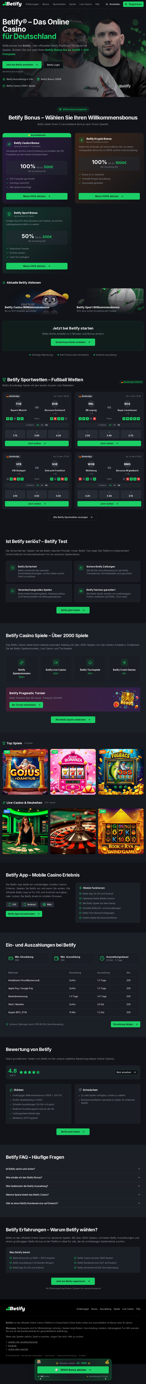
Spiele (72, 4)
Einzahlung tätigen (125, 1025)
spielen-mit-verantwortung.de (23, 1342)
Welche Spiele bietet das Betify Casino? (73, 1199)
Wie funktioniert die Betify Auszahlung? (73, 1191)
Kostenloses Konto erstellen (73, 342)
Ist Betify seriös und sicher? (73, 1173)
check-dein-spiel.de (18, 1350)
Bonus (46, 4)
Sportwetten (59, 4)
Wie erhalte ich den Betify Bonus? (73, 1182)
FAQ (97, 4)
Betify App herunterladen (24, 918)
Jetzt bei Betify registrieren (73, 1286)
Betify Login (53, 65)
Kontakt (82, 1356)
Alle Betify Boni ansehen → (13, 71)
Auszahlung (105, 1309)
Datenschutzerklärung (67, 1356)
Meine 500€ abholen (36, 196)
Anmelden (112, 4)
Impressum (50, 1356)
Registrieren (133, 4)
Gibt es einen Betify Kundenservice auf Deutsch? (73, 1208)
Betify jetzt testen (73, 610)
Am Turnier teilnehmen (26, 705)
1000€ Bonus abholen (73, 1370)
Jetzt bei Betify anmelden (22, 64)
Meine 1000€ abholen (109, 196)
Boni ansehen (126, 1077)
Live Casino (86, 4)
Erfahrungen (32, 4)
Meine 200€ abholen (36, 266)
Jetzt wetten (37, 448)
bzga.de (12, 1346)
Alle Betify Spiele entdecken (73, 720)
